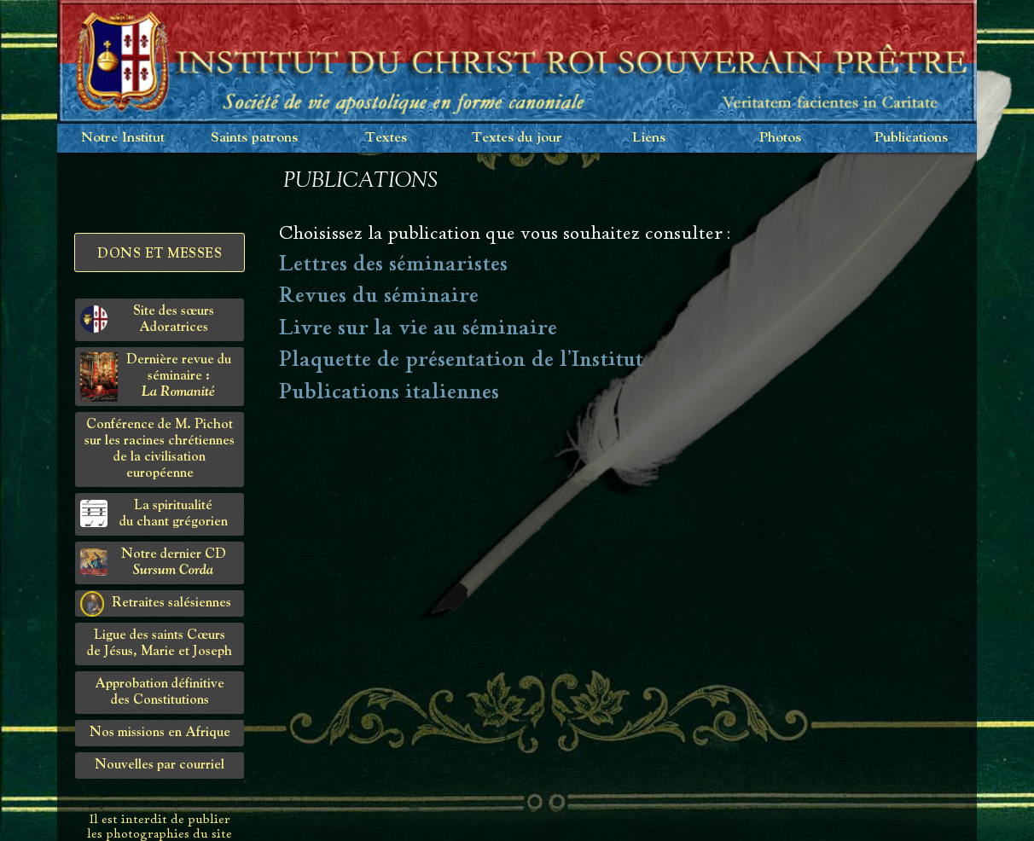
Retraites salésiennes (155, 604)
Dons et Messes (159, 254)
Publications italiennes (389, 391)
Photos (780, 137)
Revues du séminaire (379, 295)
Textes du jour (517, 137)
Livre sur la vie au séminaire (418, 327)
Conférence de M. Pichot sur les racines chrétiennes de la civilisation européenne (159, 449)
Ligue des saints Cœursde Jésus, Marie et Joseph (159, 643)
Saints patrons (254, 137)
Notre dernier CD (153, 562)
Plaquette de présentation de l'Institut (461, 359)
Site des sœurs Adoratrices (147, 319)
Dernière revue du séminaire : (155, 377)
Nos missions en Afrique (160, 733)
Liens (648, 137)
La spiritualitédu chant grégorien (154, 514)
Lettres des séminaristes (393, 263)
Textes (386, 137)
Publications (911, 137)
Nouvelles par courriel (159, 765)
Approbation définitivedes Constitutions (159, 692)
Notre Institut (123, 137)
